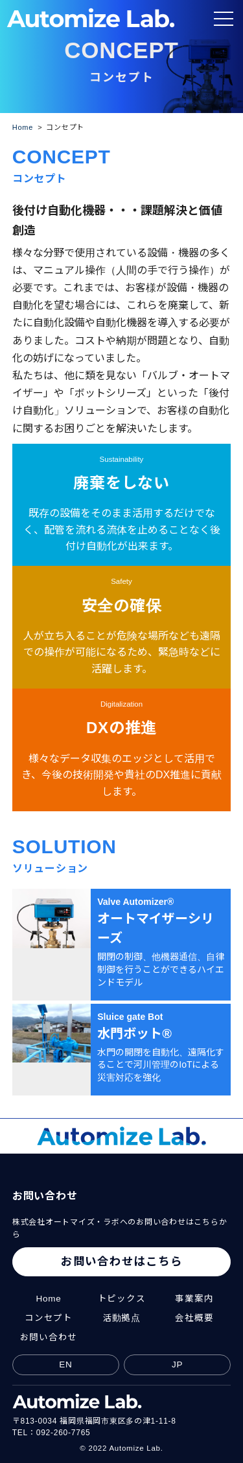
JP (177, 1364)
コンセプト (49, 1318)
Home (48, 1298)
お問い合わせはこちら (122, 1261)
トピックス (122, 1298)
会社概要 (194, 1318)
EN (65, 1364)
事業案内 (194, 1298)
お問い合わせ (49, 1337)
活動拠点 (121, 1318)
